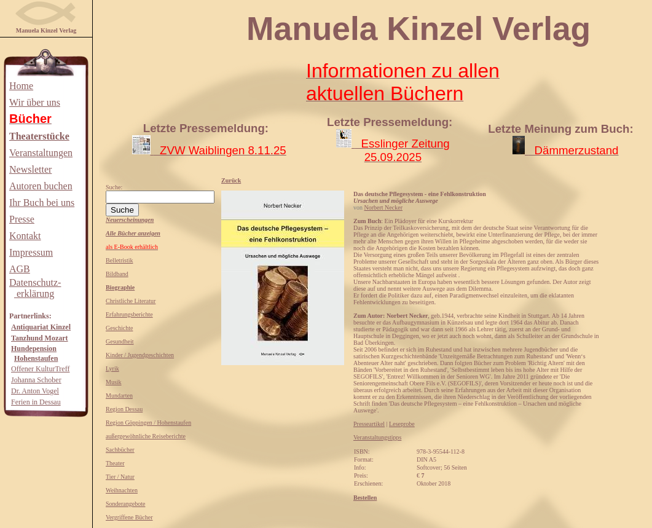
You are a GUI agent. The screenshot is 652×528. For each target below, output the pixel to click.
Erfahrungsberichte (129, 314)
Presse (21, 219)
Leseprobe (402, 423)
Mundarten (119, 395)
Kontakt (25, 236)
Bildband (117, 273)
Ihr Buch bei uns (41, 202)
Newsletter (30, 169)
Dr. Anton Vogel (35, 391)
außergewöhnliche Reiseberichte (146, 436)
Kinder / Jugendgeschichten (140, 355)
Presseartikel (369, 423)
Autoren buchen (41, 186)
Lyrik (112, 368)
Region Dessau (124, 409)
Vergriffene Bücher (129, 517)
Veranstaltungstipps (377, 437)
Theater (115, 463)
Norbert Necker (383, 207)
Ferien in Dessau (36, 402)
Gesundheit (120, 341)
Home (21, 86)
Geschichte (119, 328)
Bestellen (365, 497)
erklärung (34, 293)
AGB (19, 269)
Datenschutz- (35, 282)
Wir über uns (34, 102)
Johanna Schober (36, 380)
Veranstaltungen (41, 153)
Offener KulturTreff (40, 368)
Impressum (31, 252)
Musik (114, 382)
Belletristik (119, 260)
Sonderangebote (125, 503)
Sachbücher (120, 449)
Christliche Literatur (130, 300)
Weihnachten (122, 490)
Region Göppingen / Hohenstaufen (148, 422)
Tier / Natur (120, 476)
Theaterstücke (39, 136)
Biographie (120, 287)
